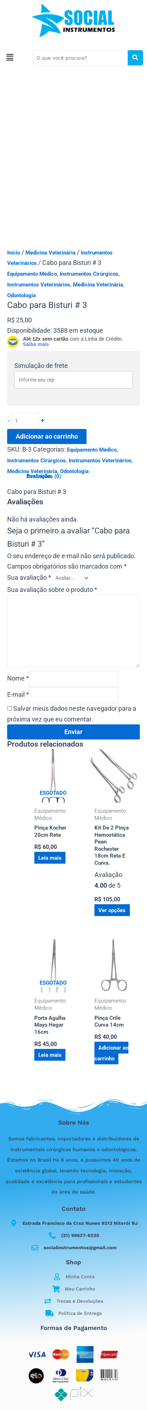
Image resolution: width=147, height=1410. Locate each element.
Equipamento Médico (32, 274)
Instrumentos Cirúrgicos (89, 274)
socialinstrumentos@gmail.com (80, 1247)
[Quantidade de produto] (25, 421)
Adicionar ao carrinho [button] (111, 1053)
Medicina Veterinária (50, 252)
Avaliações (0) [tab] (43, 476)
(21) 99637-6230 (80, 1235)
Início (13, 252)
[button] (15, 58)
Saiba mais (36, 344)
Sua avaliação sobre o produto (52, 589)
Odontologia (21, 295)
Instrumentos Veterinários (38, 284)
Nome (18, 678)
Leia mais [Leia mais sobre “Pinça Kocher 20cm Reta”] (50, 858)
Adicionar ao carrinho (47, 436)
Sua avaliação (29, 577)
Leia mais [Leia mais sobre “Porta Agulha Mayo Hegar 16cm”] (50, 1054)
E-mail (18, 694)
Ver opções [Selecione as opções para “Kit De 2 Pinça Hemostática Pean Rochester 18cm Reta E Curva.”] (112, 910)
